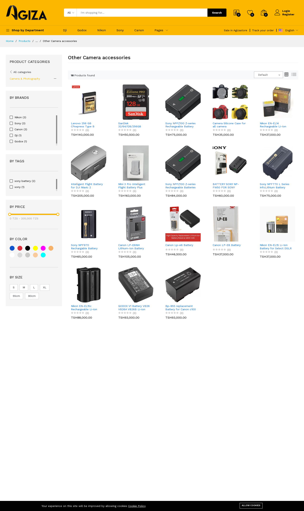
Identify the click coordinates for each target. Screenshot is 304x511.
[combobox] (268, 74)
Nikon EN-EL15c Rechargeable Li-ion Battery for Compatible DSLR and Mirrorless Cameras (86, 307)
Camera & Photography (25, 78)
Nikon (101, 30)
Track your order (263, 30)
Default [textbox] (263, 74)
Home (10, 41)
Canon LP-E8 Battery (227, 245)
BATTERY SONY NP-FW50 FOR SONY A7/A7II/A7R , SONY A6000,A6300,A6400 (226, 185)
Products (24, 41)
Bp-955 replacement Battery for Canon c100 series (180, 307)
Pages (159, 30)
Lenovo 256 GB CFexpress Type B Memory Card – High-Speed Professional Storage (85, 125)
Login (286, 10)
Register (288, 14)
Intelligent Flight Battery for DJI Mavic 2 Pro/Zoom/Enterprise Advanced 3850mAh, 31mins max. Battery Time (87, 185)
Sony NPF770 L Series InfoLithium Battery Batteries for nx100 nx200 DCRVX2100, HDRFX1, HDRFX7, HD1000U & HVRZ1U (274, 185)
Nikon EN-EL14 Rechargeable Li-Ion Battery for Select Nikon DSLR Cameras (276, 125)
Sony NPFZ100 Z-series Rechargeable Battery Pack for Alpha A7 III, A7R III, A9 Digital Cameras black (182, 125)
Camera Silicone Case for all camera (229, 125)
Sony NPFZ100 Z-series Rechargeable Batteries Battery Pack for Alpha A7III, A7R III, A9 (180, 185)
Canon (139, 30)
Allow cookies (251, 505)
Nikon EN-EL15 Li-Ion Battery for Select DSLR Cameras (276, 246)
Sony (120, 30)
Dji (65, 30)
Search (217, 12)
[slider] (9, 214)
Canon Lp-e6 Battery (179, 245)
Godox (82, 30)
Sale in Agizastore (235, 30)
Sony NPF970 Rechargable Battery (84, 246)
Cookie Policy (137, 506)
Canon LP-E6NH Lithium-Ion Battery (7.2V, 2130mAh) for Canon (131, 246)
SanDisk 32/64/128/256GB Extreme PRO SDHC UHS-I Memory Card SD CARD (133, 125)
